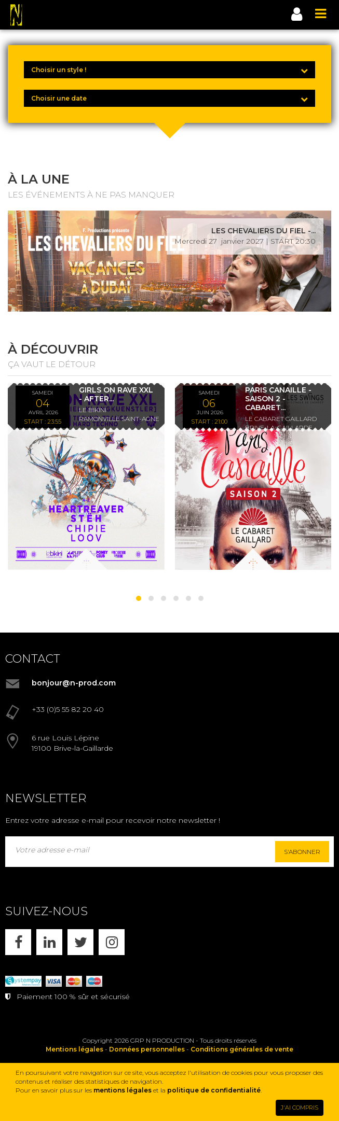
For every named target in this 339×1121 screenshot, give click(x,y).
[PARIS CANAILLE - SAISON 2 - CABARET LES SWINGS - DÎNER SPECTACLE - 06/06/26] (253, 476)
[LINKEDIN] (49, 942)
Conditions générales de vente (242, 1049)
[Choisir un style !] (169, 70)
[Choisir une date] (169, 98)
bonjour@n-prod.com (74, 683)
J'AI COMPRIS (299, 1107)
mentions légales (122, 1090)
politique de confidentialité (214, 1090)
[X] (80, 942)
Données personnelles (147, 1049)
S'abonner (302, 852)
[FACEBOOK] (18, 942)
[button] (138, 598)
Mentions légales (74, 1049)
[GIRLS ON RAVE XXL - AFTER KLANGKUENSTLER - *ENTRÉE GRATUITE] (86, 476)
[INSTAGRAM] (112, 942)
